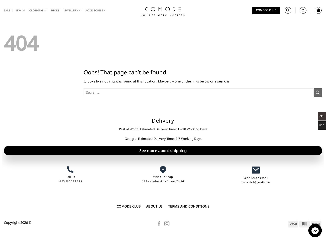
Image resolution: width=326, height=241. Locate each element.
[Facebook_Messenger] (315, 236)
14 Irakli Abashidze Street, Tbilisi (163, 181)
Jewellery (72, 10)
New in (20, 10)
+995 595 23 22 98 (70, 181)
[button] (288, 10)
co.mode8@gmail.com (256, 182)
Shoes (55, 10)
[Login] (303, 10)
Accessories (95, 10)
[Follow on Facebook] (159, 224)
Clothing (37, 10)
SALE (7, 10)
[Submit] (318, 92)
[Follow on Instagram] (166, 224)
